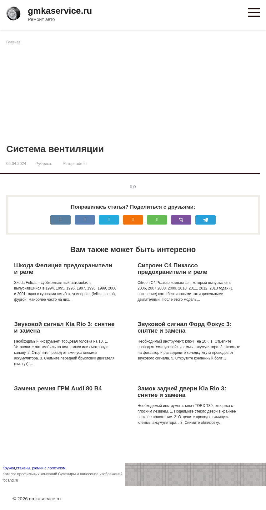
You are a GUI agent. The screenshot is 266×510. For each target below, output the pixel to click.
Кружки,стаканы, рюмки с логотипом (34, 468)
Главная (13, 42)
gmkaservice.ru (60, 11)
